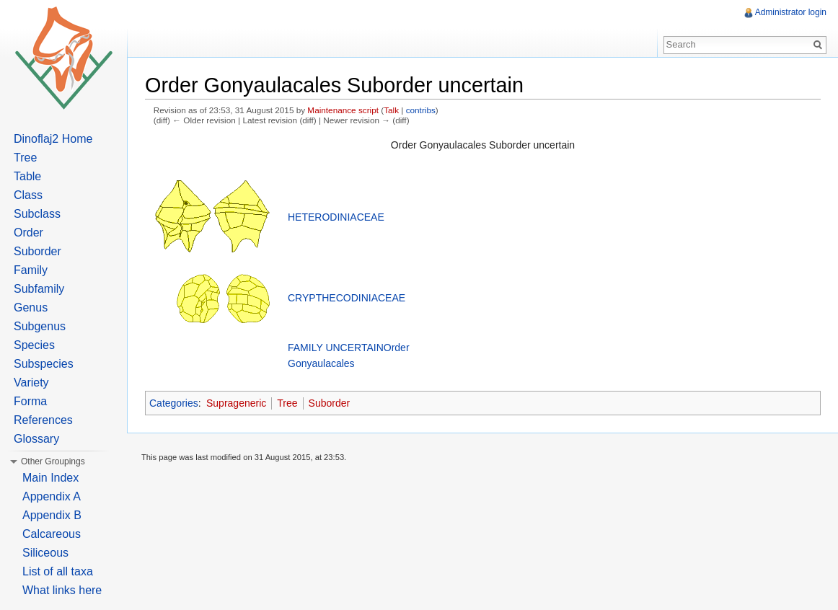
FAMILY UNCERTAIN (336, 347)
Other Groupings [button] (53, 461)
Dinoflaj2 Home (53, 139)
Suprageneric (236, 403)
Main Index (50, 478)
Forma (30, 401)
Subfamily (39, 289)
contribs (421, 110)
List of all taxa (57, 571)
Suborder (329, 403)
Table (27, 176)
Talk (391, 110)
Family (31, 270)
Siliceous (45, 553)
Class (28, 195)
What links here (62, 590)
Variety (31, 382)
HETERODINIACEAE (336, 217)
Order (28, 232)
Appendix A (51, 496)
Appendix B (51, 515)
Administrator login (790, 12)
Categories (173, 403)
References (43, 420)
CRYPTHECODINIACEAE (346, 298)
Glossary (36, 439)
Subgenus (40, 326)
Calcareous (51, 534)
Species (34, 345)
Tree (287, 403)
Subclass (37, 214)
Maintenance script (343, 110)
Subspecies (44, 364)
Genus (31, 307)
